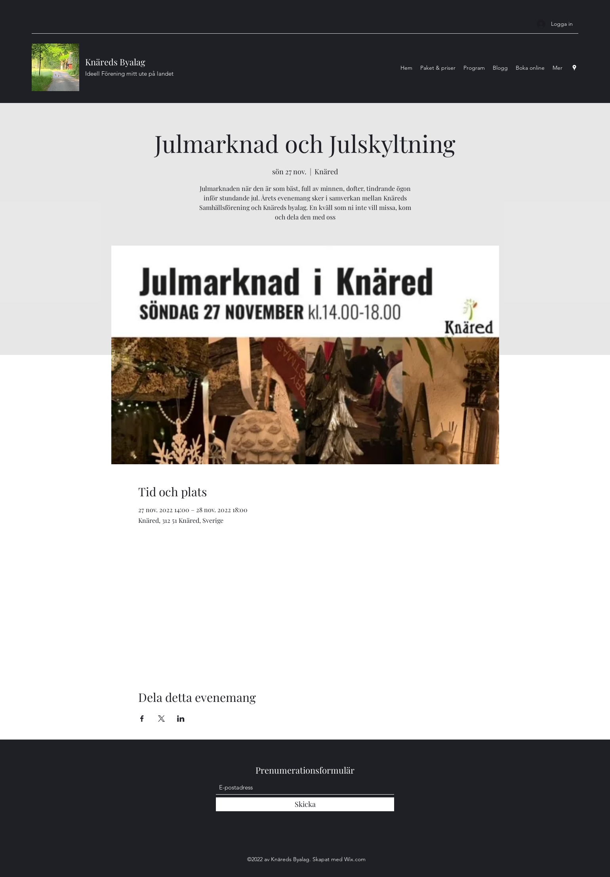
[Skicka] (305, 804)
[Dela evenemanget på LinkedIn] (181, 718)
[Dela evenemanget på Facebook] (142, 718)
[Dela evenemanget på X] (161, 718)
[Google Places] (574, 68)
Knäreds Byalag (115, 62)
